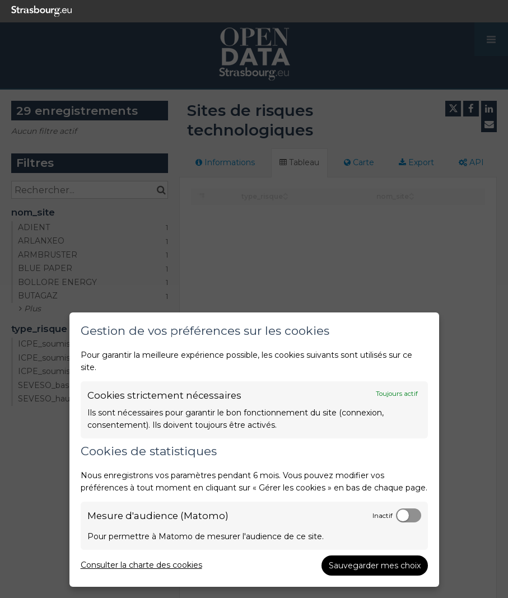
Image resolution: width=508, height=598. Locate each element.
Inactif (382, 516)
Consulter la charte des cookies (141, 565)
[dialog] (254, 449)
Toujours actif (397, 394)
